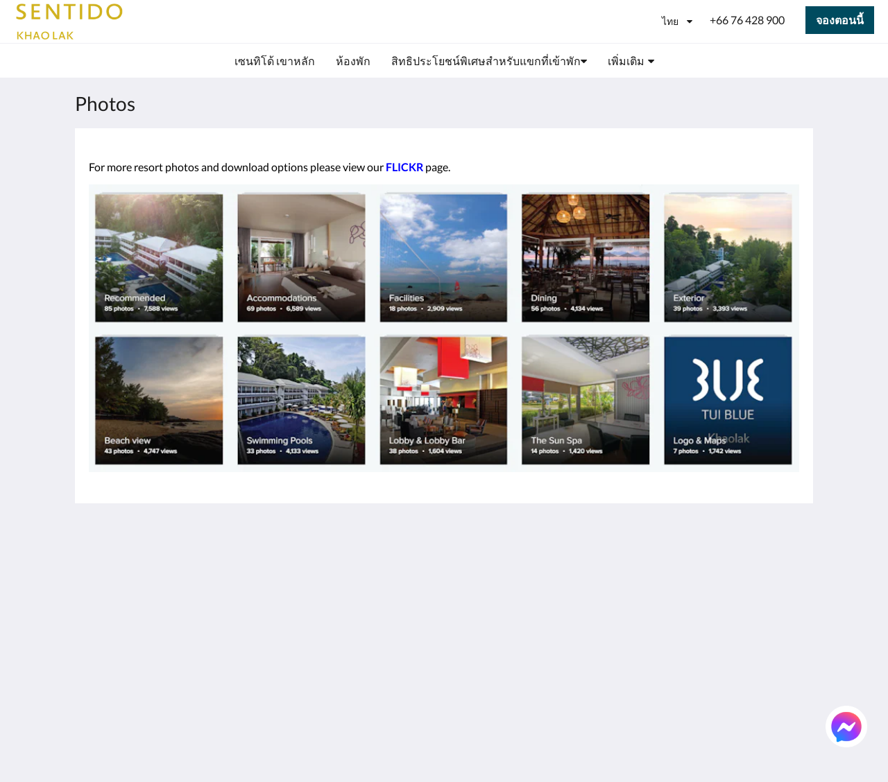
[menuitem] (274, 61)
